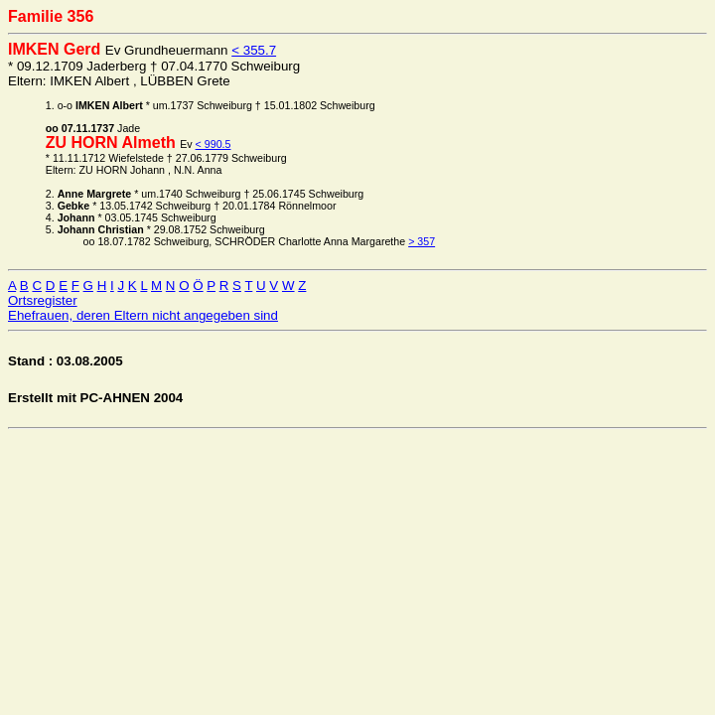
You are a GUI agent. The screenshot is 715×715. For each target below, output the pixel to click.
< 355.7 (253, 50)
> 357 (421, 241)
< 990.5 (213, 144)
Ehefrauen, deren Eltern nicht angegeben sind (143, 315)
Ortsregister (42, 300)
